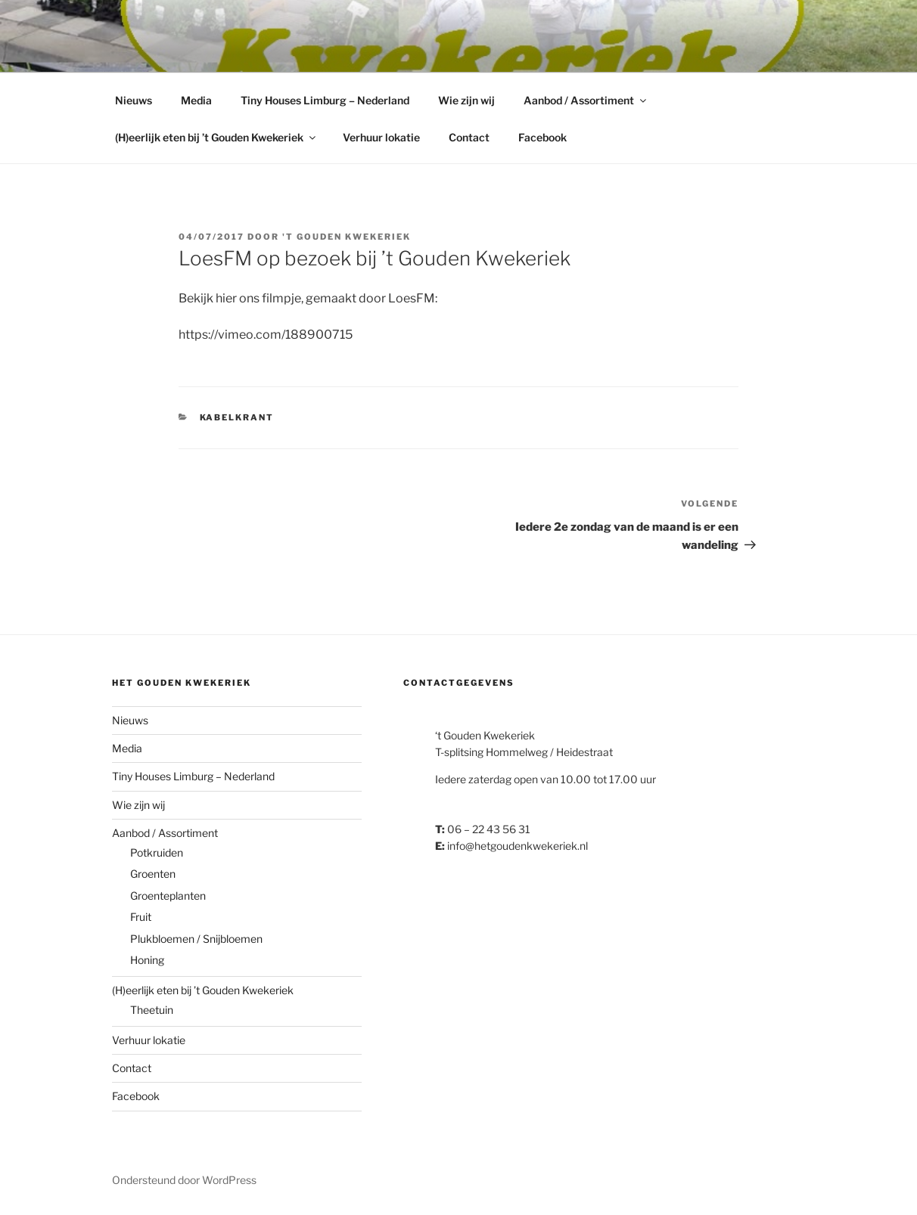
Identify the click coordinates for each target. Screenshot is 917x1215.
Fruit (140, 916)
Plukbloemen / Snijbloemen (196, 938)
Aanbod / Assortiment (586, 100)
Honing (147, 959)
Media (196, 100)
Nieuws (133, 100)
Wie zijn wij (466, 100)
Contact (469, 137)
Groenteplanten (168, 895)
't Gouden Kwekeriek (346, 236)
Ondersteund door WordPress (184, 1179)
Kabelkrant (237, 417)
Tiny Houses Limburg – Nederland (325, 100)
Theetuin (151, 1009)
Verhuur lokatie (381, 137)
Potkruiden (156, 852)
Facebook (542, 137)
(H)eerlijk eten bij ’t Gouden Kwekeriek (216, 137)
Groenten (153, 873)
